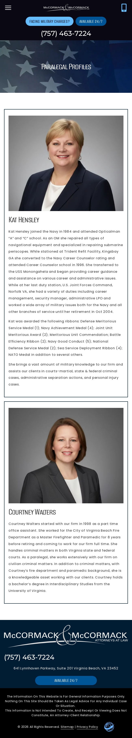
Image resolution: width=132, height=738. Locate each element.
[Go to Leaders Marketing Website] (109, 727)
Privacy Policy (87, 727)
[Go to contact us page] (50, 21)
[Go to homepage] (66, 8)
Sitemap (67, 727)
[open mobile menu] (8, 8)
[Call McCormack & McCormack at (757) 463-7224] (124, 8)
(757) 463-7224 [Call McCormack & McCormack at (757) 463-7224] (66, 33)
